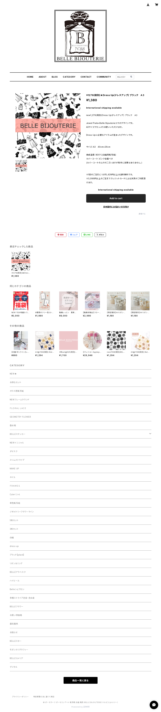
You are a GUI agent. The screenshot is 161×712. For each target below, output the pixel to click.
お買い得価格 (16, 615)
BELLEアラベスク (18, 572)
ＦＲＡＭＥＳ (15, 486)
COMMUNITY (104, 77)
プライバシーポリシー (20, 697)
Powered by (81, 707)
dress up (14, 546)
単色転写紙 (15, 503)
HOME (30, 77)
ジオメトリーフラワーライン (22, 511)
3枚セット (14, 529)
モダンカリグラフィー (19, 649)
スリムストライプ (17, 460)
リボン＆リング (16, 563)
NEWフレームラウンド (19, 399)
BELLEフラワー (16, 606)
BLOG (55, 77)
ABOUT (43, 77)
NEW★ (13, 373)
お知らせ (14, 632)
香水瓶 (13, 425)
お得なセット (15, 382)
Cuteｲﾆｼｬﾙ (15, 494)
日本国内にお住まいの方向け (116, 207)
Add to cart (115, 198)
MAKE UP (14, 468)
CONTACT (86, 77)
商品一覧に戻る (80, 680)
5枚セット (14, 520)
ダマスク (14, 451)
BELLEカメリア (16, 658)
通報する (142, 214)
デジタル (13, 667)
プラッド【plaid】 (17, 555)
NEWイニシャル (17, 442)
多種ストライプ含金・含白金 (22, 598)
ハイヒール (15, 580)
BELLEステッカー (17, 434)
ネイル (12, 477)
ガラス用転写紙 (17, 391)
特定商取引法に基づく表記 (44, 697)
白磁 (12, 537)
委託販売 (14, 624)
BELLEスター (16, 641)
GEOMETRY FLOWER (20, 417)
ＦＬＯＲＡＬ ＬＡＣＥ (19, 408)
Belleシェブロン (17, 589)
